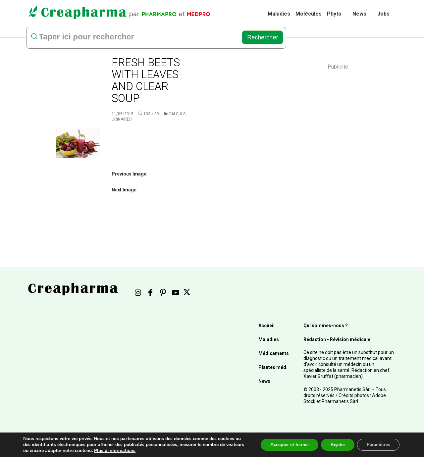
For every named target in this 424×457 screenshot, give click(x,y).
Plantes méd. (273, 367)
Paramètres (377, 444)
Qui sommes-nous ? (325, 325)
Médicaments (273, 353)
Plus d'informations (134, 450)
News (359, 14)
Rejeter (335, 444)
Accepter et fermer (286, 444)
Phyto (334, 14)
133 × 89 (151, 114)
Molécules (308, 14)
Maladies (279, 14)
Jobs (383, 14)
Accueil (266, 325)
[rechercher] (132, 37)
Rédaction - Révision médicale (336, 339)
